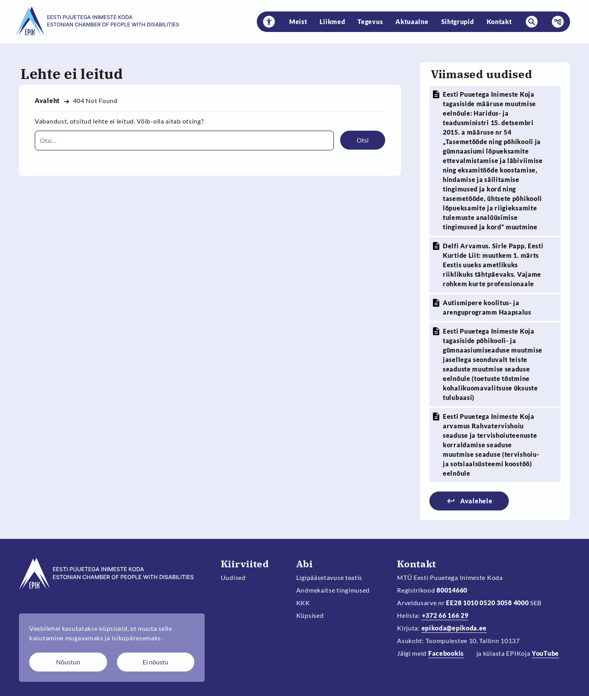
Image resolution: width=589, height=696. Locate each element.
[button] (269, 22)
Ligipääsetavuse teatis (329, 577)
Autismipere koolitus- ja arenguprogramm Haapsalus (487, 307)
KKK (303, 602)
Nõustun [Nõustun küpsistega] (68, 662)
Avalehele (476, 501)
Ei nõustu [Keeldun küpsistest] (155, 662)
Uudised (233, 577)
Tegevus (370, 21)
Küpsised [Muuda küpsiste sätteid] (310, 615)
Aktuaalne (411, 21)
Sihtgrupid (457, 21)
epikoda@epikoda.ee (454, 628)
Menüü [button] (555, 22)
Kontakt (499, 21)
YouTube (545, 653)
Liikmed (332, 21)
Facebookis (446, 653)
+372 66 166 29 (445, 615)
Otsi (363, 140)
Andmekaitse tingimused (333, 590)
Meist (298, 21)
